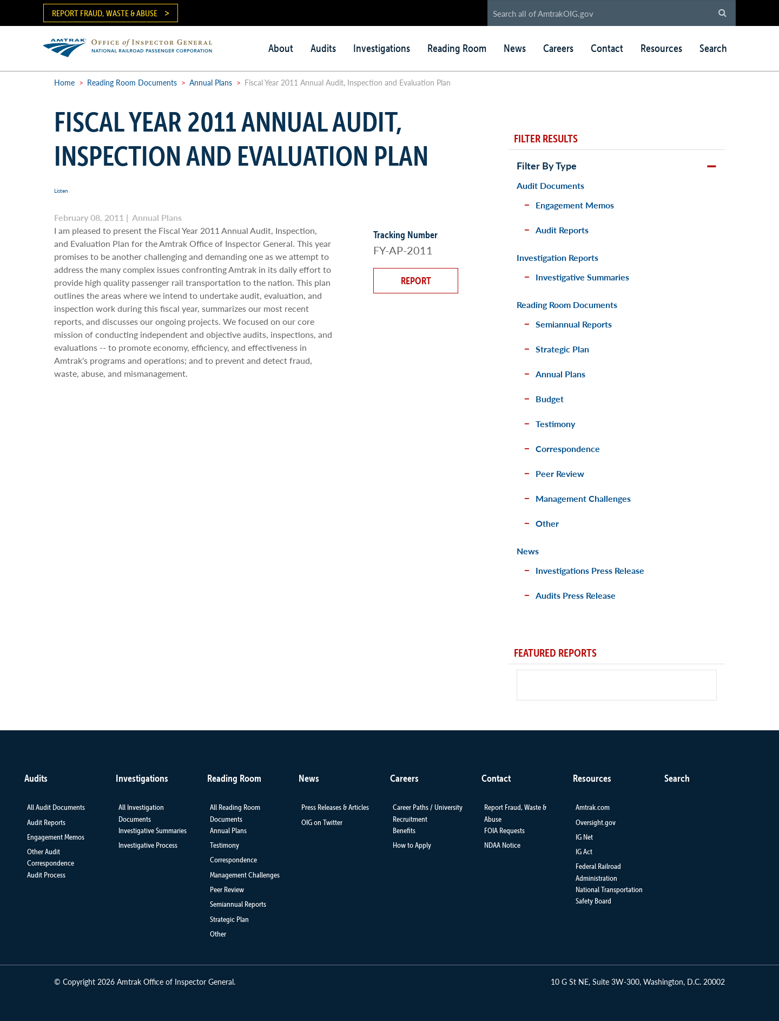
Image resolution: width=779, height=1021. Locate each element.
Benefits (404, 830)
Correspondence (568, 448)
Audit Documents (550, 185)
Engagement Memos (575, 205)
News (515, 48)
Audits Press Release (576, 595)
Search (713, 48)
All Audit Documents (56, 807)
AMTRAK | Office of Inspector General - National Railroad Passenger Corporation (133, 46)
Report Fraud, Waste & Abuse (104, 13)
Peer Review (560, 473)
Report (416, 280)
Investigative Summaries (582, 277)
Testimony (555, 423)
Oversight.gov (596, 822)
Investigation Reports (557, 257)
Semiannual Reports (574, 324)
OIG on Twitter (321, 822)
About (280, 48)
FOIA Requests (504, 830)
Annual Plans (210, 82)
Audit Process (46, 875)
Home (64, 82)
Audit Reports (562, 230)
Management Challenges (583, 498)
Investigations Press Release (590, 570)
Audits (323, 48)
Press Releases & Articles (335, 807)
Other (547, 523)
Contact (607, 48)
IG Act (584, 851)
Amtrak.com (593, 807)
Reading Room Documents (132, 82)
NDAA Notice (502, 845)
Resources (661, 48)
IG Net (584, 837)
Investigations (381, 48)
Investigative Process (147, 845)
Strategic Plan (562, 349)
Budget (550, 398)
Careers (558, 48)
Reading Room (456, 48)
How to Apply (412, 845)
